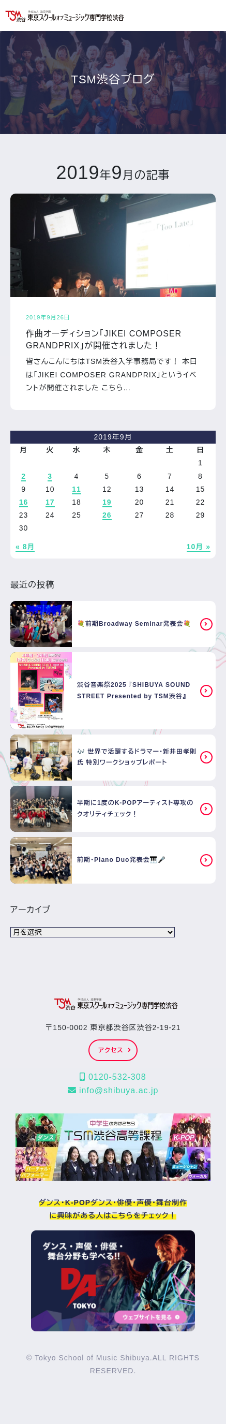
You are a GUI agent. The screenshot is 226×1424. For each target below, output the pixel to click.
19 (107, 502)
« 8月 (25, 546)
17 (50, 502)
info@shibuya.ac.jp (113, 1090)
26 (107, 515)
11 (76, 489)
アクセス (114, 1050)
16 (23, 502)
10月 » (198, 546)
